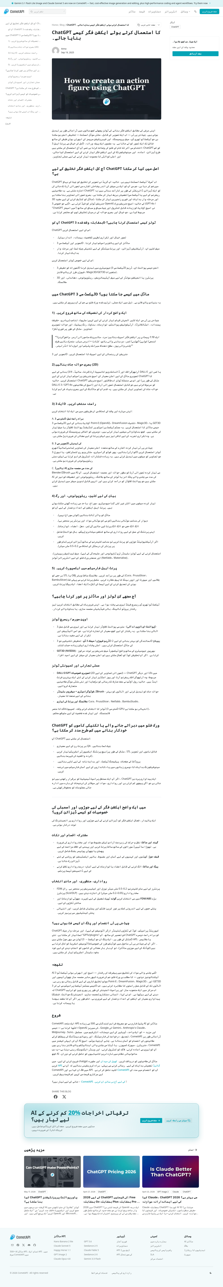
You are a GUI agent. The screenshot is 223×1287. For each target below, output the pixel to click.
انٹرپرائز (171, 11)
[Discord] (29, 1245)
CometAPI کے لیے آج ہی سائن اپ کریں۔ (103, 1081)
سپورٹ (187, 1254)
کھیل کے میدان (109, 1061)
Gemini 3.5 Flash (92, 1258)
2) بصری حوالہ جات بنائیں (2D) (23, 47)
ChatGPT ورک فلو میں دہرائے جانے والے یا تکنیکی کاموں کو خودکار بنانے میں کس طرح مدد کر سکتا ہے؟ (24, 88)
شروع (8, 123)
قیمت (142, 11)
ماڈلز (131, 11)
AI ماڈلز (188, 1241)
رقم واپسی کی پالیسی (161, 1250)
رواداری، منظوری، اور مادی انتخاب (25, 105)
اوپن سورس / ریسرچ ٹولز (20, 76)
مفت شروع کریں (209, 11)
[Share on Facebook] (55, 1096)
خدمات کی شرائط (99, 1272)
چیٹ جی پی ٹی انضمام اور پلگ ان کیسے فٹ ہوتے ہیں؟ (25, 111)
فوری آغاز (122, 1241)
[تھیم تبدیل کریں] (210, 1272)
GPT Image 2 (60, 1254)
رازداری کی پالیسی (121, 1272)
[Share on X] (64, 1096)
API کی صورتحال (124, 1254)
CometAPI (123, 1070)
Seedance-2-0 (91, 1254)
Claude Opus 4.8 (62, 1258)
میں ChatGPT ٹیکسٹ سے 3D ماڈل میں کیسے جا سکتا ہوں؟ (24, 35)
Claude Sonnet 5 (62, 1245)
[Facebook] (17, 1245)
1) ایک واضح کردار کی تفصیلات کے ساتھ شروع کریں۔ (25, 41)
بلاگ (186, 1245)
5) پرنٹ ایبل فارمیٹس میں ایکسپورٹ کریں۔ (25, 64)
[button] (42, 1191)
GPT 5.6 (88, 1241)
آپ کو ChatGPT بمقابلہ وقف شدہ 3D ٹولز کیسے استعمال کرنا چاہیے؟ (25, 29)
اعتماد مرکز (156, 1258)
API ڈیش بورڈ (123, 1250)
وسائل (185, 11)
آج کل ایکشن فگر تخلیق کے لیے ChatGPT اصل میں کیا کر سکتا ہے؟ (24, 23)
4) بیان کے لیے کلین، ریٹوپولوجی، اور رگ (25, 58)
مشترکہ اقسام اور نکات (20, 99)
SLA (152, 1254)
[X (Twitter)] (23, 1245)
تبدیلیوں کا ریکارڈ (194, 1250)
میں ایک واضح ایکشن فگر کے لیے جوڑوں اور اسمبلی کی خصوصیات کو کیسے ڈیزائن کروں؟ (24, 93)
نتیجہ (9, 117)
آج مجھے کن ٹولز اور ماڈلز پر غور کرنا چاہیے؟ (24, 70)
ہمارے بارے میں (158, 1241)
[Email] (12, 1245)
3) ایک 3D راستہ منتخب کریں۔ (22, 52)
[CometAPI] (14, 11)
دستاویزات (154, 11)
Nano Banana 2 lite (63, 1241)
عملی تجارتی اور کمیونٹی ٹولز (24, 82)
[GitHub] (34, 1245)
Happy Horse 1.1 (62, 1250)
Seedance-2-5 (91, 1245)
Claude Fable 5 (91, 1250)
